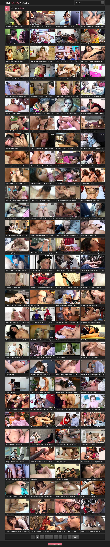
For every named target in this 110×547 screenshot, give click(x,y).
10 (69, 537)
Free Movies (17, 2)
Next (76, 537)
